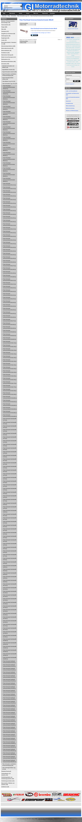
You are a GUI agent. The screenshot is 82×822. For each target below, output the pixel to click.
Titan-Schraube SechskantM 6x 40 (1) (9, 482)
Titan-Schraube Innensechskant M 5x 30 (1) (9, 199)
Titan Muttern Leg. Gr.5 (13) (8, 81)
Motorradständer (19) (6, 50)
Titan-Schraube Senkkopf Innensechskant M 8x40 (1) (9, 735)
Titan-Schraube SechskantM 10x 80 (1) (9, 632)
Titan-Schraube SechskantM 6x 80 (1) (9, 504)
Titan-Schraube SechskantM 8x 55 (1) (9, 548)
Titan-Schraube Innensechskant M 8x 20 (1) (9, 287)
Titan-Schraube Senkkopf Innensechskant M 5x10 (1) (9, 673)
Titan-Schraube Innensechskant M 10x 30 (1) (9, 353)
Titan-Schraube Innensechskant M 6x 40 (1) (9, 246)
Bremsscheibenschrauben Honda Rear (72, 42)
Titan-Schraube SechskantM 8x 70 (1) (9, 555)
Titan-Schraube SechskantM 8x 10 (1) (9, 515)
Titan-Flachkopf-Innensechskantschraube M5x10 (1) (9, 113)
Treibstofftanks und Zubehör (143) (5, 774)
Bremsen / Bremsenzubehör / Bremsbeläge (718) (8, 22)
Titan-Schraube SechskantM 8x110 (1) (9, 570)
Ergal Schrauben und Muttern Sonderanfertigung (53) (9, 74)
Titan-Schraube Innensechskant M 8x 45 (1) (9, 305)
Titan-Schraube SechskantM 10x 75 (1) (9, 629)
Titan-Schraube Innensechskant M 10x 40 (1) (9, 360)
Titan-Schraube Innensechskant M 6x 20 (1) (9, 232)
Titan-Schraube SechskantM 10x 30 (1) (9, 595)
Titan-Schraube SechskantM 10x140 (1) (9, 654)
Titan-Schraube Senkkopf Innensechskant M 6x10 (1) (9, 691)
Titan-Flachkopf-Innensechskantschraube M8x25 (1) (9, 170)
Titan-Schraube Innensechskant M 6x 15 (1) (9, 228)
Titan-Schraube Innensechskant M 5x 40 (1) (9, 206)
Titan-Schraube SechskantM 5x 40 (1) (9, 441)
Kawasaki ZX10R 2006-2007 (73, 28)
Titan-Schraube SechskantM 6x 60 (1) (9, 496)
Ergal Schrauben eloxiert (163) (9, 71)
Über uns (35, 13)
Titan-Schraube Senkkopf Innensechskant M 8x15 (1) (9, 720)
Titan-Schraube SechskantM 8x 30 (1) (9, 529)
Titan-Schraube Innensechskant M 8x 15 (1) (9, 283)
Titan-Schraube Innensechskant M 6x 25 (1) (9, 235)
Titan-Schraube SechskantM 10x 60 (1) (9, 617)
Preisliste (52, 13)
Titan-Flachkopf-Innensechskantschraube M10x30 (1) (9, 92)
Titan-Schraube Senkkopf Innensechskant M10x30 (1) (9, 753)
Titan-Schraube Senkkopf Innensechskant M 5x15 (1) (9, 676)
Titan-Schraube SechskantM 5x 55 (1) (9, 452)
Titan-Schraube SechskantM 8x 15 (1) (9, 518)
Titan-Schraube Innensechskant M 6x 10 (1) (9, 224)
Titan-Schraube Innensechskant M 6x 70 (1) (9, 265)
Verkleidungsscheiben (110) (7, 781)
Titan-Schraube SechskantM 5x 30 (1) (9, 434)
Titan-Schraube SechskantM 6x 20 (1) (9, 467)
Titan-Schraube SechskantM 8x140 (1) (9, 581)
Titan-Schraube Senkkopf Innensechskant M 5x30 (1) (9, 687)
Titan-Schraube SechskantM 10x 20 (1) (9, 588)
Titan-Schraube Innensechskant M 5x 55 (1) (9, 217)
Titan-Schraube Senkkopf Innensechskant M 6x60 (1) (9, 717)
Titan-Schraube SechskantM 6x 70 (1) (9, 500)
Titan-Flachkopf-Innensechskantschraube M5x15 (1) (9, 118)
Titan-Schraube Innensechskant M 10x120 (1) (10, 404)
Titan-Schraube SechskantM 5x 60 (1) (9, 456)
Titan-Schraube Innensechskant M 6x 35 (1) (9, 243)
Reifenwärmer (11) (5, 59)
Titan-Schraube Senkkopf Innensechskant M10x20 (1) (9, 746)
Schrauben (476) (5, 63)
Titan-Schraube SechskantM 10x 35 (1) (9, 599)
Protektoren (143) (5, 52)
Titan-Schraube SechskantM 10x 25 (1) (9, 592)
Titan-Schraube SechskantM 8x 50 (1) (9, 544)
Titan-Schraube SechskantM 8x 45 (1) (9, 540)
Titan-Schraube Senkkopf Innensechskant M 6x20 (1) (9, 698)
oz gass (75, 63)
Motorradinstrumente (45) (7, 48)
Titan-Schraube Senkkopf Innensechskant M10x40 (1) (9, 757)
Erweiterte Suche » (8, 7)
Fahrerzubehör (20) (5, 24)
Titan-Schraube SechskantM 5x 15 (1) (9, 423)
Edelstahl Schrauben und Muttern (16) (8, 66)
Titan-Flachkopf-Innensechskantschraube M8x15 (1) (9, 159)
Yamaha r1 (73, 61)
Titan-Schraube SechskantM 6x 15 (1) (9, 463)
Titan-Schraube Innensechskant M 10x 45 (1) (9, 364)
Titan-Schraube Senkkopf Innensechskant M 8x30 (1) (9, 731)
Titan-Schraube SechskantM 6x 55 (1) (9, 493)
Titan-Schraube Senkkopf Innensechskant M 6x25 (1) (9, 702)
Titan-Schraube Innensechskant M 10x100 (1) (10, 397)
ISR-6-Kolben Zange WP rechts (75, 49)
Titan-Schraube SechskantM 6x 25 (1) (9, 471)
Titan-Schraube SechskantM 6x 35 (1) (9, 478)
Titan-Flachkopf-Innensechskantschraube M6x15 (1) (9, 134)
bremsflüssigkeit (68, 63)
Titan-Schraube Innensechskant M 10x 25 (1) (9, 349)
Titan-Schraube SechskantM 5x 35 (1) (9, 437)
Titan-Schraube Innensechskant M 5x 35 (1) (9, 202)
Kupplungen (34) (5, 38)
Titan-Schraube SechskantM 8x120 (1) (9, 573)
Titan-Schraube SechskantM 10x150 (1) (9, 658)
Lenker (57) (4, 40)
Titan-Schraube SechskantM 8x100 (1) (9, 566)
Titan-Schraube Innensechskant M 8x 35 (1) (9, 298)
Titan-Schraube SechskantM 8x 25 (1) (9, 526)
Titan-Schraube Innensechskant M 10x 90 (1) (9, 393)
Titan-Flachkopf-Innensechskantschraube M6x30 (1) (9, 149)
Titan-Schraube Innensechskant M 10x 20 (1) (9, 346)
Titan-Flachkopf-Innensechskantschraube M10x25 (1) (9, 87)
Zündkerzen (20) (5, 786)
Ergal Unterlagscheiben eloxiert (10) (7, 78)
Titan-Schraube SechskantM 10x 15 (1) (9, 584)
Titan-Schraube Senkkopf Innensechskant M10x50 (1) (9, 761)
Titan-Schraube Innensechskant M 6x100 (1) (9, 276)
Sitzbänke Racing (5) (6, 771)
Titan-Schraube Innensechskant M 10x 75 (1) (9, 386)
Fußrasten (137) (5, 31)
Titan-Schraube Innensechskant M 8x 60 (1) (9, 316)
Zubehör (77, 61)
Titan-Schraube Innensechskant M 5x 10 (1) (9, 184)
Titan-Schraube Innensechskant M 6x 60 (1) (9, 261)
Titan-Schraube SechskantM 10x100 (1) (9, 640)
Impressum (45, 13)
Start (4, 13)
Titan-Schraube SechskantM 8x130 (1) (9, 577)
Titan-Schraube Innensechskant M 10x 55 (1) (9, 371)
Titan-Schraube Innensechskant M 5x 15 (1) (9, 188)
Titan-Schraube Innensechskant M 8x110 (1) (9, 335)
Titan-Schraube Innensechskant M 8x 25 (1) (9, 291)
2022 (68, 37)
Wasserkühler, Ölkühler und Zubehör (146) (7, 784)
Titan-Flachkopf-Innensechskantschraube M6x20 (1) (9, 139)
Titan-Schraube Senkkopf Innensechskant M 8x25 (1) (9, 728)
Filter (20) (3, 29)
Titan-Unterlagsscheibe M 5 (75, 58)
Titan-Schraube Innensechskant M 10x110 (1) (10, 401)
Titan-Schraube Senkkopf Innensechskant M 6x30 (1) (9, 706)
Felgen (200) (4, 27)
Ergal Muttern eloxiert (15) (8, 69)
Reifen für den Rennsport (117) (8, 57)
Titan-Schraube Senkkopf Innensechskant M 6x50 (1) (9, 713)
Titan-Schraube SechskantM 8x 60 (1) (9, 551)
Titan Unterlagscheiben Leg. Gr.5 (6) (8, 768)
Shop (9, 15)
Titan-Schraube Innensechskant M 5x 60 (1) (9, 221)
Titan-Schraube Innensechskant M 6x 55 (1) (9, 257)
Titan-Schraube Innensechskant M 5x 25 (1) (9, 195)
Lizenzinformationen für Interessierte (45, 818)
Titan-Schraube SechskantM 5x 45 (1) (9, 445)
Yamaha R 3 (75, 60)
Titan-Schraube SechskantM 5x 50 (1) (9, 448)
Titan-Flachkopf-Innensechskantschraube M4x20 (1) (9, 108)
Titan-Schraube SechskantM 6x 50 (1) (9, 489)
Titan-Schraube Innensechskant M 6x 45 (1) (9, 250)
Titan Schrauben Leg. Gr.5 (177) (9, 83)
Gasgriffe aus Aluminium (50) (8, 33)
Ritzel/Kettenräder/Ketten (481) (8, 61)
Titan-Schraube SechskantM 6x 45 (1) (9, 485)
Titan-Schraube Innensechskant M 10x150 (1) (10, 415)
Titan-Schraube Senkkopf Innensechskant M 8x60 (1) (9, 742)
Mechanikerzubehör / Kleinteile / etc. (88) (8, 43)
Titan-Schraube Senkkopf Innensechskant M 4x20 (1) (9, 669)
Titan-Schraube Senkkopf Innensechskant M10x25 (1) (9, 750)
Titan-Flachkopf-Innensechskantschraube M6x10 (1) (9, 128)
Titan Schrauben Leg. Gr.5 (23, 15)
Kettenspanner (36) (5, 35)
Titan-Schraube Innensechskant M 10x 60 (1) (9, 375)
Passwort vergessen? (70, 83)
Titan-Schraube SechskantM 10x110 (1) (9, 643)
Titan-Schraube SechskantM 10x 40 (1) (9, 603)
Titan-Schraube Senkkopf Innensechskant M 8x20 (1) (9, 724)
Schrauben (13, 15)
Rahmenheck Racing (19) (7, 55)
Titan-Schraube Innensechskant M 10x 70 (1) (9, 382)
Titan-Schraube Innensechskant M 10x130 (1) (10, 408)
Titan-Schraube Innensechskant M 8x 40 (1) (9, 302)
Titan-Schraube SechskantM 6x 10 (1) (9, 460)
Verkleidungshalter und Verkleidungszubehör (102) (7, 778)
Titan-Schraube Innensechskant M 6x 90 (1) (9, 272)
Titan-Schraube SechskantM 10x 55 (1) (9, 614)
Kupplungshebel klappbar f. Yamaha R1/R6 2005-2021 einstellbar (73, 54)
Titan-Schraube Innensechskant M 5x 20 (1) (9, 191)
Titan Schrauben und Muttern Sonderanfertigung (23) (9, 764)
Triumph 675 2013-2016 (69, 60)
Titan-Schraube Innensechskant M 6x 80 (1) (9, 268)
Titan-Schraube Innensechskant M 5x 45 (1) (9, 210)
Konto (20, 13)
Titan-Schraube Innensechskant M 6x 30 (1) (9, 239)
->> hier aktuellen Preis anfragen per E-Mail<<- (41, 32)
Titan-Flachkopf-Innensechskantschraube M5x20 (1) (9, 123)
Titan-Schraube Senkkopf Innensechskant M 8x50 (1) (9, 739)
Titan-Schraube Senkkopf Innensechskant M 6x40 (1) (9, 709)
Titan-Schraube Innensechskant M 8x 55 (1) (9, 313)
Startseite (4, 15)
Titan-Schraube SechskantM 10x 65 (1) (9, 621)
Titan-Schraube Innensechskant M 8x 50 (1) (9, 309)
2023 (72, 37)
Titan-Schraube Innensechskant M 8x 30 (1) (9, 294)
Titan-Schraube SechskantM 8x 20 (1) (9, 522)
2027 (75, 37)
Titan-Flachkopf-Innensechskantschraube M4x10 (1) (9, 98)
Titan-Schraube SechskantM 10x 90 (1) (9, 636)
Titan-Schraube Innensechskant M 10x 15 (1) (9, 342)
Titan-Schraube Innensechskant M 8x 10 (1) (9, 279)
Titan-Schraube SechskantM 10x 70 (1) (9, 625)
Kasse (27, 13)
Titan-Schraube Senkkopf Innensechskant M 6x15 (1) (9, 695)
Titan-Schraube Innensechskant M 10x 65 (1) (9, 379)
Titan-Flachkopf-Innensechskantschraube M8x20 (41, 15)
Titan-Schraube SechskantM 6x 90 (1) (9, 507)
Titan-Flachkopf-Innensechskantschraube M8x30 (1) (9, 175)
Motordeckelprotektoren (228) (8, 46)
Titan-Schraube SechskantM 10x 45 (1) (9, 606)
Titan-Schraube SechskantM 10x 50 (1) (9, 610)
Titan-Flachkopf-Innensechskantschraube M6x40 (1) (9, 154)
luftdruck (72, 63)
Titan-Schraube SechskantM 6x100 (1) (9, 511)
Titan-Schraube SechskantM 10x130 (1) (9, 651)
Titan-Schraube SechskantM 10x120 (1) (9, 647)
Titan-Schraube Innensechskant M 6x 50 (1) (9, 254)
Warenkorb (12, 13)
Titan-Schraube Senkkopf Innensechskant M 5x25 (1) (9, 684)
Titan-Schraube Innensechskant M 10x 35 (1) (9, 357)
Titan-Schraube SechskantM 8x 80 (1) (9, 559)
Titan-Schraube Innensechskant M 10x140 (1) (10, 412)
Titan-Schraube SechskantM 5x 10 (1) (9, 419)
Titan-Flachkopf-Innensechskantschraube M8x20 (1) (9, 164)
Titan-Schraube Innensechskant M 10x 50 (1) (9, 368)
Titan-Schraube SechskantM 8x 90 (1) (9, 562)
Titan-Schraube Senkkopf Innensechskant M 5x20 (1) (9, 680)
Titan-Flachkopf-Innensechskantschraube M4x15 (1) (9, 103)
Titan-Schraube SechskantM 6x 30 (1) (9, 474)
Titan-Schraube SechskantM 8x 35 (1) (9, 533)
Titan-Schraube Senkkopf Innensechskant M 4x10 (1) (9, 662)
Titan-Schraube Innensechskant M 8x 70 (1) (9, 320)
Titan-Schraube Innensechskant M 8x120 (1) (9, 338)
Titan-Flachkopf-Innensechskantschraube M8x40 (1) (9, 180)
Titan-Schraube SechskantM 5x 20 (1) (9, 426)
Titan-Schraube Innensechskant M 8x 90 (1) (9, 327)
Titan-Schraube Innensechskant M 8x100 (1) (9, 331)
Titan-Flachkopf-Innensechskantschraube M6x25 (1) (9, 144)
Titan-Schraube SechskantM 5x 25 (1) (9, 430)
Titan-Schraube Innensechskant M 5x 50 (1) (9, 213)
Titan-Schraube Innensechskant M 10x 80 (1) (9, 390)
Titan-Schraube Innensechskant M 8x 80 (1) (9, 324)
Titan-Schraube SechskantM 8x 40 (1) (9, 537)
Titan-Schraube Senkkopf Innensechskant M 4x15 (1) (9, 665)
